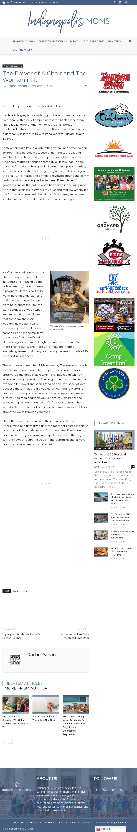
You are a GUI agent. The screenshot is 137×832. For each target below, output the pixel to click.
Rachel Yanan (17, 86)
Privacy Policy (47, 822)
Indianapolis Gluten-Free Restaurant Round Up (121, 551)
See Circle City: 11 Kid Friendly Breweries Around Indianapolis (121, 517)
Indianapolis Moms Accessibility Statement (104, 822)
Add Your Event (38, 2)
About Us (115, 41)
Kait (96, 467)
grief (25, 591)
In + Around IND (103, 448)
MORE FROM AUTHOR (26, 688)
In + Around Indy (24, 41)
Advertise (53, 2)
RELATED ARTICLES (24, 683)
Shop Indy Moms (22, 49)
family (16, 591)
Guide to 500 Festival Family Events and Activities (110, 458)
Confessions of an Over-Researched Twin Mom (74, 636)
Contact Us (18, 822)
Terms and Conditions (68, 822)
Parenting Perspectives (13, 66)
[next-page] (10, 741)
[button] (130, 41)
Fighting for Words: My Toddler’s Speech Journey (21, 636)
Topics (75, 41)
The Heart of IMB (94, 41)
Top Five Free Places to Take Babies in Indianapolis (122, 534)
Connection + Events (53, 41)
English (103, 829)
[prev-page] (4, 741)
